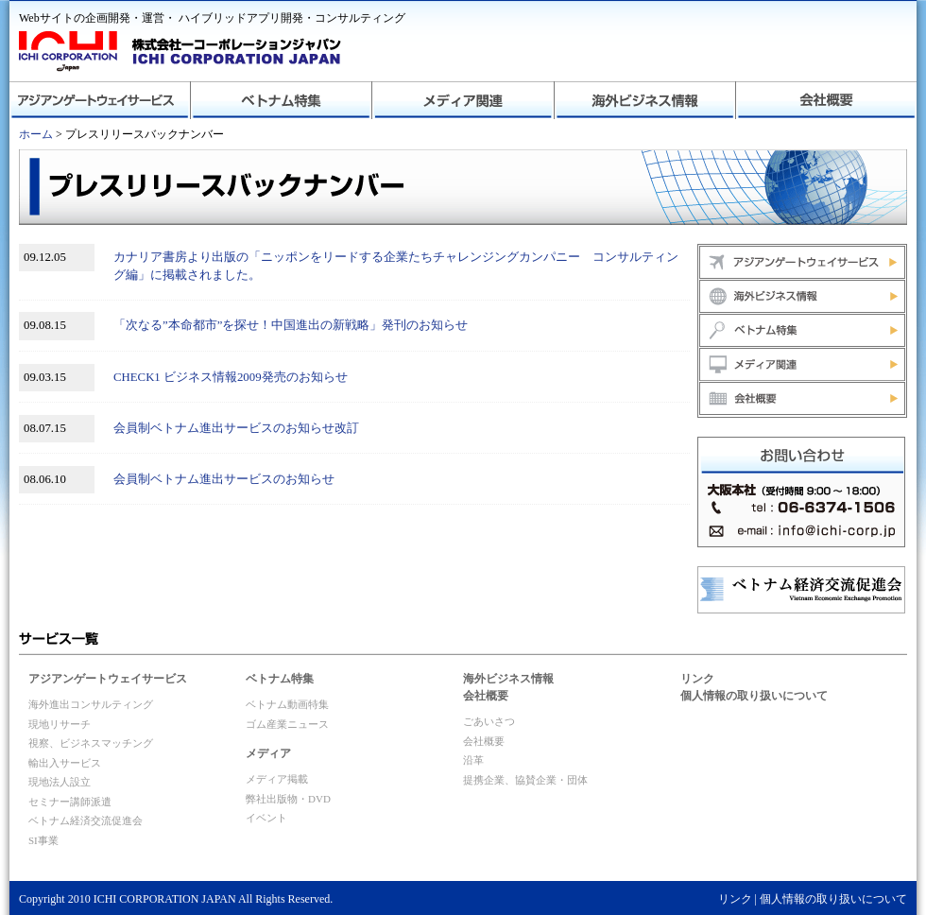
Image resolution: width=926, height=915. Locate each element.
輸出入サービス (64, 762)
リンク (697, 678)
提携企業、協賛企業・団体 (525, 780)
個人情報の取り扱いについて (754, 695)
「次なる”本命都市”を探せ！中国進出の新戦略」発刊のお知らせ (290, 325)
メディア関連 (463, 100)
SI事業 (43, 840)
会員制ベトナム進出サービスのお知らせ (223, 479)
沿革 (473, 760)
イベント (266, 817)
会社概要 (826, 100)
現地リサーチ (59, 724)
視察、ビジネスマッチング (90, 743)
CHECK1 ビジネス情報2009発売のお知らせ (230, 377)
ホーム (36, 134)
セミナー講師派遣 (69, 801)
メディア (268, 753)
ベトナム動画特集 (287, 704)
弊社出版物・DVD (288, 798)
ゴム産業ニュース (287, 724)
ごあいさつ (489, 721)
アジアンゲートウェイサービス (100, 100)
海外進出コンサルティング (90, 704)
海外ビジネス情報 (644, 100)
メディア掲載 (277, 779)
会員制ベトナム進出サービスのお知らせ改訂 (236, 428)
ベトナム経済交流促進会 (85, 820)
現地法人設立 (59, 781)
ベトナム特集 (281, 100)
